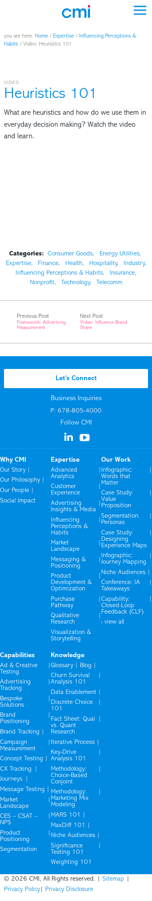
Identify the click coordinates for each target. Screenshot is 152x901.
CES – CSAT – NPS (19, 819)
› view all (112, 622)
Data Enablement (73, 692)
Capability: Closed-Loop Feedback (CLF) (122, 605)
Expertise (63, 36)
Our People (14, 490)
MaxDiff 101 (68, 825)
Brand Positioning (15, 718)
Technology (75, 282)
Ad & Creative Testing (19, 669)
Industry (134, 263)
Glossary (62, 665)
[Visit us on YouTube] (85, 441)
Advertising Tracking (15, 685)
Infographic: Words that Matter (116, 476)
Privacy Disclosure (69, 889)
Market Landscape (65, 546)
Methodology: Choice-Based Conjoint (69, 775)
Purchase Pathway (63, 602)
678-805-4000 (80, 411)
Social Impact (18, 501)
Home (41, 36)
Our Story (13, 470)
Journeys (12, 779)
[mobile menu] (140, 9)
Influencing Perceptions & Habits (59, 273)
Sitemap (113, 879)
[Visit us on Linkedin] (69, 440)
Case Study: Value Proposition (117, 499)
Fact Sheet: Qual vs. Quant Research (73, 725)
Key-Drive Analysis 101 (68, 755)
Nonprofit (42, 282)
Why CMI (13, 460)
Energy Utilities (120, 254)
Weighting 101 (71, 862)
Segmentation (18, 849)
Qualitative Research (65, 619)
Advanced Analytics (64, 473)
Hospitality (103, 263)
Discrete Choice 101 (72, 706)
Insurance (122, 273)
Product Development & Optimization (71, 582)
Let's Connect (76, 378)
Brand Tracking (20, 732)
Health (73, 263)
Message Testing (22, 789)
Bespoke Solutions (12, 702)
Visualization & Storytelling (71, 636)
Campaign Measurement (18, 745)
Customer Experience (65, 490)
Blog (86, 665)
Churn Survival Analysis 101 (70, 679)
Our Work (116, 460)
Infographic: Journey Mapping (123, 559)
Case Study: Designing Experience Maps (124, 539)
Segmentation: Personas (120, 519)
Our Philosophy (20, 480)
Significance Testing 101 (67, 849)
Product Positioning (15, 836)
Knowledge (67, 655)
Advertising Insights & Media (73, 506)
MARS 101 (66, 815)
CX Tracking (16, 769)
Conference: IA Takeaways (120, 586)
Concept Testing (21, 758)
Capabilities (17, 655)
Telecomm (109, 282)
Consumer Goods (70, 254)
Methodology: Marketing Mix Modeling (70, 798)
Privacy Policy (22, 889)
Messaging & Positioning (68, 563)
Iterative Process (73, 742)
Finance (48, 263)
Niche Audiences (123, 572)
